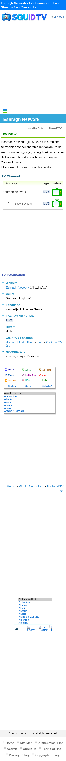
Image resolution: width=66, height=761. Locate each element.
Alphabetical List (50, 743)
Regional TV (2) (55, 128)
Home (27, 128)
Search (12, 749)
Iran (45, 128)
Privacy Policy (19, 755)
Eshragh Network (17, 287)
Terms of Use (51, 749)
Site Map (26, 743)
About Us (29, 749)
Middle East (37, 128)
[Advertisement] (33, 66)
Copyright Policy (47, 755)
